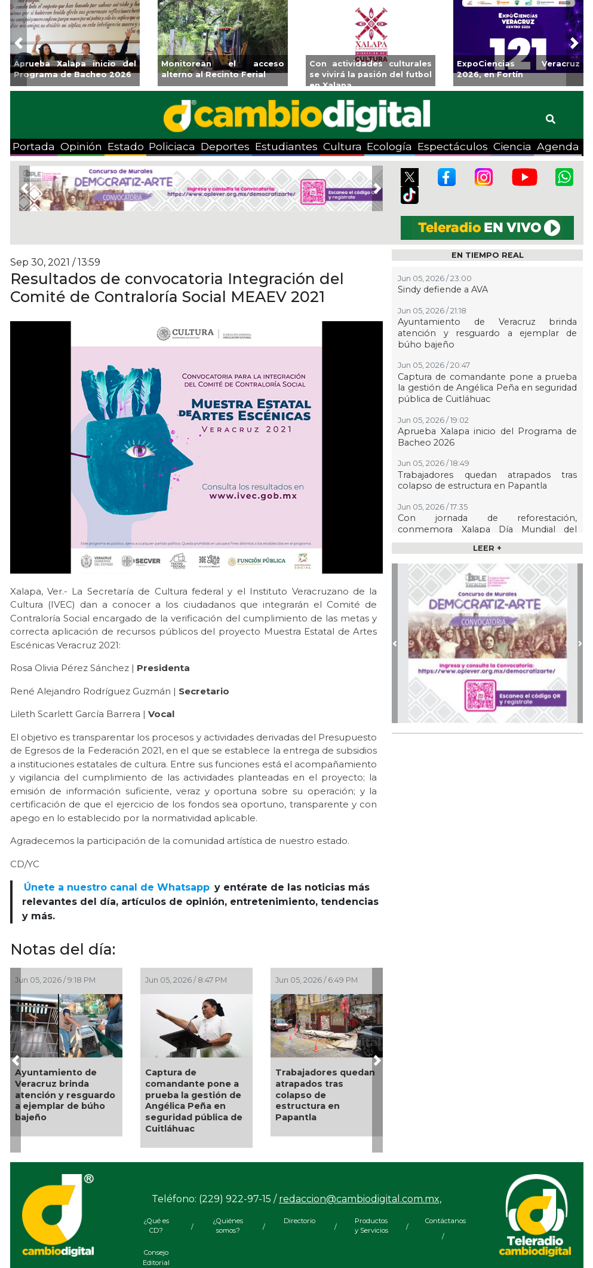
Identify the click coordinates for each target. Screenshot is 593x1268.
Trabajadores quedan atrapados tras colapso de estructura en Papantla (325, 1095)
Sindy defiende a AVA (443, 289)
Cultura (342, 146)
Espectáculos (452, 146)
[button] (18, 43)
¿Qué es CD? (156, 1226)
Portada (34, 146)
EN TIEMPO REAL (487, 255)
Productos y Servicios (371, 1226)
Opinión (81, 146)
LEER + (487, 548)
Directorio (299, 1221)
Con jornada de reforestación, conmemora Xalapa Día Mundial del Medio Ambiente (487, 529)
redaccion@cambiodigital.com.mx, (360, 1199)
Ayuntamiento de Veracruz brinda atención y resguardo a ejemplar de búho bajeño (65, 1095)
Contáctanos (443, 1221)
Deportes (225, 146)
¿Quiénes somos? (228, 1226)
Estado (125, 146)
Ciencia (512, 146)
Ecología (389, 146)
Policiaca (172, 146)
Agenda (558, 146)
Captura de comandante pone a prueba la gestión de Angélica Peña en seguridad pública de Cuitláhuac (193, 1100)
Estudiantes (286, 146)
